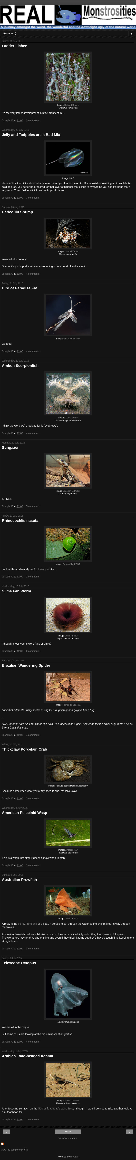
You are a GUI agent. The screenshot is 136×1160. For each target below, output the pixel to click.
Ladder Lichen (14, 46)
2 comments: (33, 576)
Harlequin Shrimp (17, 212)
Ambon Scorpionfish (20, 365)
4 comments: (33, 273)
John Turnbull (71, 636)
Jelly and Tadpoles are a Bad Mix (31, 135)
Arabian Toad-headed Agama (27, 1056)
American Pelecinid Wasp (24, 813)
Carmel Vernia (71, 251)
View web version (68, 1138)
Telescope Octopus (19, 963)
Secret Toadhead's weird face (55, 1108)
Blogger (74, 1156)
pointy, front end (27, 923)
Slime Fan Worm (16, 591)
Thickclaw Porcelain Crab (24, 749)
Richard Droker (71, 105)
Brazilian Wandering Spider (26, 665)
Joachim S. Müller (71, 491)
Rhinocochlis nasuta (20, 520)
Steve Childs (72, 418)
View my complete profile (14, 1149)
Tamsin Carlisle (71, 1100)
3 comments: (33, 120)
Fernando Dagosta (72, 705)
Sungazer (10, 447)
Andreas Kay (71, 850)
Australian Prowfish (19, 880)
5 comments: (33, 506)
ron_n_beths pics (71, 339)
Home (68, 1131)
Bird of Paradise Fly (19, 288)
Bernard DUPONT (71, 564)
